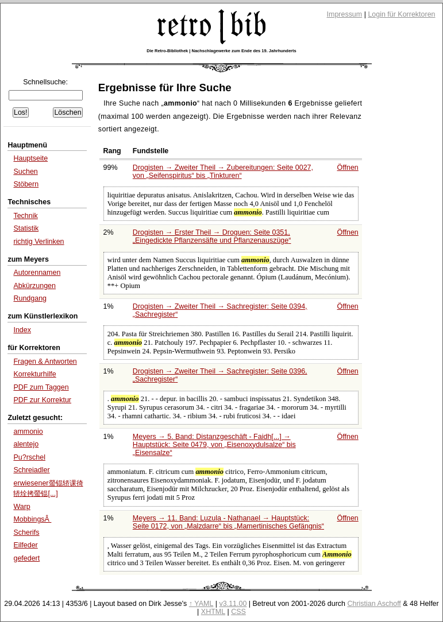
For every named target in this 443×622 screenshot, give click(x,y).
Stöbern (25, 184)
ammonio (28, 431)
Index (22, 330)
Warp (21, 507)
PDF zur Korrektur (42, 400)
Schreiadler (31, 470)
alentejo (25, 444)
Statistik (25, 228)
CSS (238, 612)
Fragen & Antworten (44, 361)
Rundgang (30, 298)
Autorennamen (36, 273)
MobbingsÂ (32, 519)
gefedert (26, 558)
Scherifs (26, 532)
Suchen (25, 172)
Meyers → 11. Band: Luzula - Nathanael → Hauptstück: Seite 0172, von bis (228, 522)
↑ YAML (201, 604)
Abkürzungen (34, 286)
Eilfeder (25, 545)
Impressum (345, 14)
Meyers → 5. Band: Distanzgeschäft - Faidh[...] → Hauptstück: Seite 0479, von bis (214, 445)
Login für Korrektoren (401, 14)
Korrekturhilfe (34, 374)
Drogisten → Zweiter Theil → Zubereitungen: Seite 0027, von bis (223, 172)
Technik (25, 216)
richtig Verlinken (38, 242)
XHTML (213, 612)
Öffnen (348, 168)
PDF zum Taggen (40, 387)
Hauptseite (30, 158)
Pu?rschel (29, 457)
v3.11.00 (233, 604)
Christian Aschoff (374, 604)
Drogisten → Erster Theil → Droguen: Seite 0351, (212, 236)
